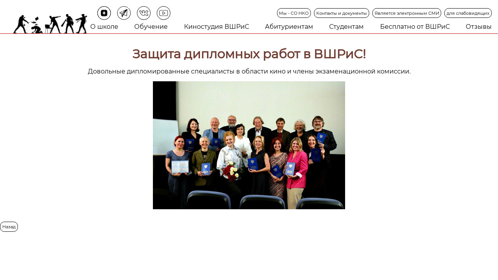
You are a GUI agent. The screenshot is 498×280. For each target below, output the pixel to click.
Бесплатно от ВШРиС (415, 26)
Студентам (346, 26)
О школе (104, 26)
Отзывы (479, 26)
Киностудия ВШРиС (216, 26)
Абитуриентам (289, 26)
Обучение (151, 26)
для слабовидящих (468, 13)
